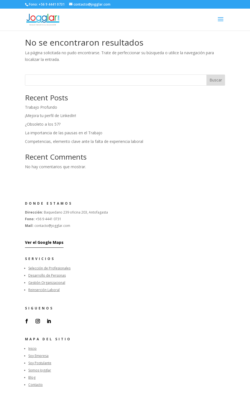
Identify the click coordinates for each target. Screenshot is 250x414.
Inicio (32, 348)
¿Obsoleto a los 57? (42, 124)
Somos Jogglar (39, 370)
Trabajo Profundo (41, 107)
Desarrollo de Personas (47, 275)
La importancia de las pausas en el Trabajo (63, 132)
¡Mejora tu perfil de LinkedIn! (50, 115)
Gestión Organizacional (46, 282)
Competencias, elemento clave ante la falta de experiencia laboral (84, 141)
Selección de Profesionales (49, 268)
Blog (32, 377)
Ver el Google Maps (44, 242)
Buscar (215, 80)
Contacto (35, 384)
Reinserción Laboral (44, 289)
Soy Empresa (38, 355)
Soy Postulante (39, 363)
